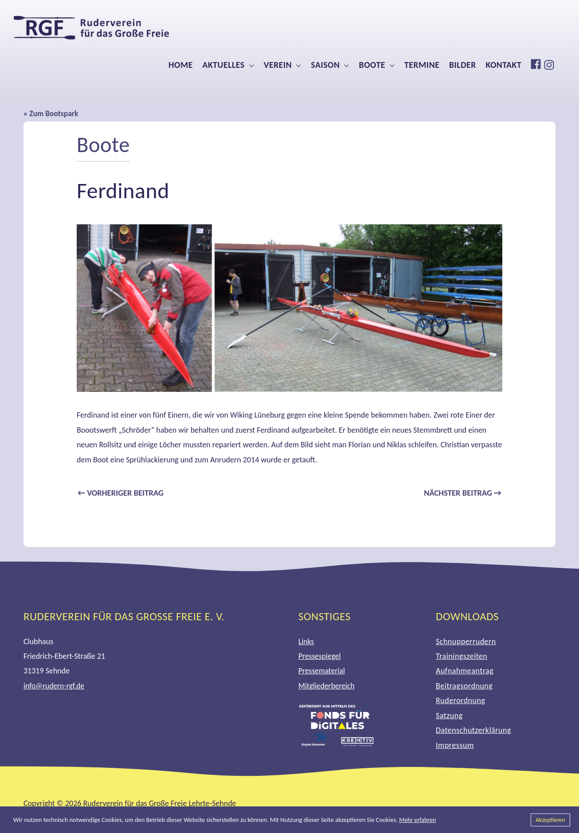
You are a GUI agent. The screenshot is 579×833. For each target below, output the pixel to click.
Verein (278, 64)
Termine (421, 64)
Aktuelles (223, 64)
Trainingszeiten (461, 656)
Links (306, 642)
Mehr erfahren (418, 820)
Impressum (455, 746)
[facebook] (537, 64)
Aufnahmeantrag (464, 672)
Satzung (449, 716)
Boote (372, 64)
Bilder (462, 64)
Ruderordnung (460, 701)
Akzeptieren (549, 820)
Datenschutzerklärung (473, 730)
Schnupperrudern (466, 642)
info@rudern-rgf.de (54, 686)
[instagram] (550, 64)
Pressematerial (322, 672)
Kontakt (504, 64)
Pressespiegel (320, 656)
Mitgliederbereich (327, 686)
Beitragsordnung (464, 686)
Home (180, 64)
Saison (325, 64)
